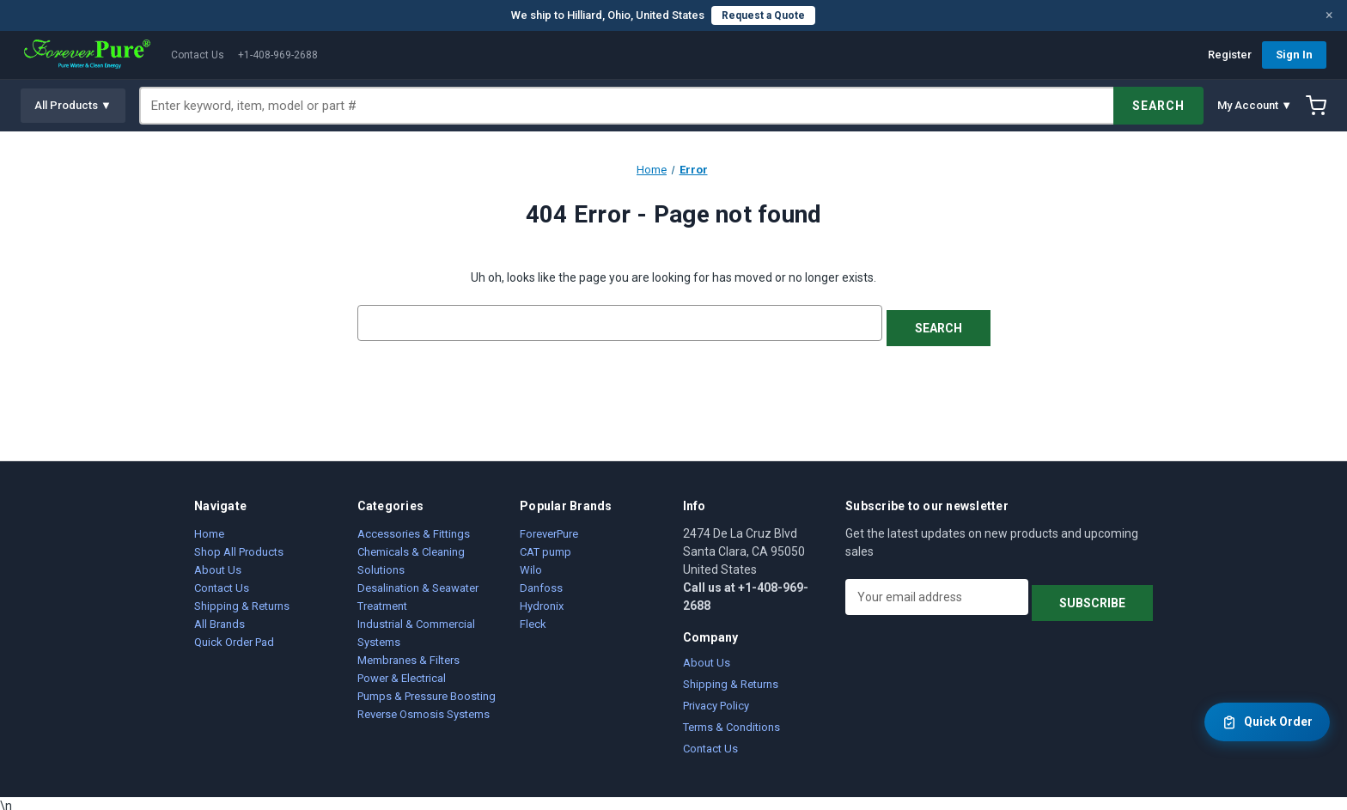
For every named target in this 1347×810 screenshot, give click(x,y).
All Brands (219, 618)
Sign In (1294, 54)
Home (209, 528)
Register (1230, 54)
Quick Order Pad (234, 636)
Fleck (533, 618)
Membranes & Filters (408, 655)
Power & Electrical (401, 673)
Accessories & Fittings (413, 528)
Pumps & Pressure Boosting (426, 691)
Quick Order (1267, 722)
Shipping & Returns (242, 600)
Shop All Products (238, 546)
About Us (217, 564)
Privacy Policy (716, 700)
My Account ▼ (1254, 105)
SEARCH (1158, 106)
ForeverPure (549, 528)
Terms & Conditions (731, 722)
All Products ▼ (73, 105)
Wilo (531, 564)
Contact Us (197, 55)
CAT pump (545, 546)
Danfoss (541, 582)
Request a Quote (763, 15)
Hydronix (542, 600)
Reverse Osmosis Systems (423, 709)
